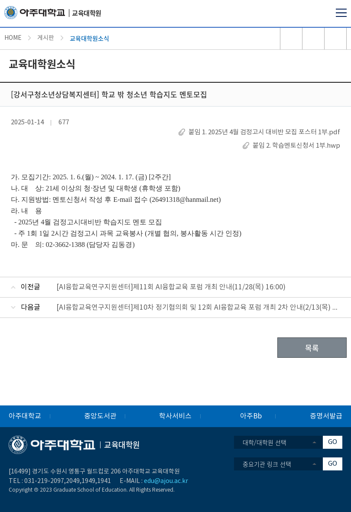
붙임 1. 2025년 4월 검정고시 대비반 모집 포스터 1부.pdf (264, 132)
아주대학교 (25, 416)
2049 (73, 481)
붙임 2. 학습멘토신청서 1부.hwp (296, 145)
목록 (312, 347)
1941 (104, 481)
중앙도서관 (100, 416)
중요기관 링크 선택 (267, 464)
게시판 (45, 38)
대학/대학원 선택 (264, 442)
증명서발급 (326, 416)
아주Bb (251, 416)
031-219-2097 (44, 481)
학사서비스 (175, 416)
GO (332, 442)
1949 (88, 481)
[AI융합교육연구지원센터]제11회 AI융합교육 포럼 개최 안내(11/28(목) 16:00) (171, 287)
